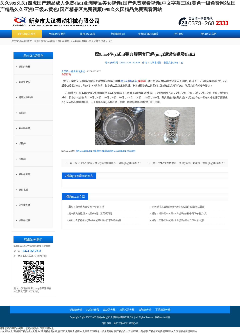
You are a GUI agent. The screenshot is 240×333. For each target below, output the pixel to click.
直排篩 (22, 113)
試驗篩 (22, 143)
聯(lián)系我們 (208, 33)
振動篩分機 (24, 66)
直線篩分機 (109, 309)
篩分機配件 (24, 205)
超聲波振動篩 (26, 97)
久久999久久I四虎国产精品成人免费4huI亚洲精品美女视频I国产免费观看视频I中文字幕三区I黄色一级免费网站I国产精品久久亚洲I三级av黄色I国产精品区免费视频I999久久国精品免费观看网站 (98, 331)
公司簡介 (179, 33)
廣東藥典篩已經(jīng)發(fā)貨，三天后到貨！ (91, 213)
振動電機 (23, 189)
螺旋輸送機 (24, 220)
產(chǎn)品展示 (57, 33)
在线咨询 (66, 74)
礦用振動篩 (24, 174)
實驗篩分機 (145, 309)
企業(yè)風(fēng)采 (148, 33)
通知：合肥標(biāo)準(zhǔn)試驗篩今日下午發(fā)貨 (94, 220)
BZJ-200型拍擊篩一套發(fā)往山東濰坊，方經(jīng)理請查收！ (192, 163)
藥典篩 (142, 81)
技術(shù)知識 (87, 33)
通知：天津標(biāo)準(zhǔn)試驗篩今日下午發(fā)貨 (178, 220)
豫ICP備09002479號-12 (126, 323)
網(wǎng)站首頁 (27, 33)
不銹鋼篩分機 (162, 309)
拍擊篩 (22, 159)
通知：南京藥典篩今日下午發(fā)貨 (86, 206)
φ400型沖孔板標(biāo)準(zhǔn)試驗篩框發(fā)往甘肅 (178, 206)
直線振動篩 (24, 82)
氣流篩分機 (24, 128)
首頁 (36, 41)
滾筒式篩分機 (127, 309)
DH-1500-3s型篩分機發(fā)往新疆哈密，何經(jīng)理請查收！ (108, 163)
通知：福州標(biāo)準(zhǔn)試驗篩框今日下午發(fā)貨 (179, 213)
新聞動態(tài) (118, 33)
